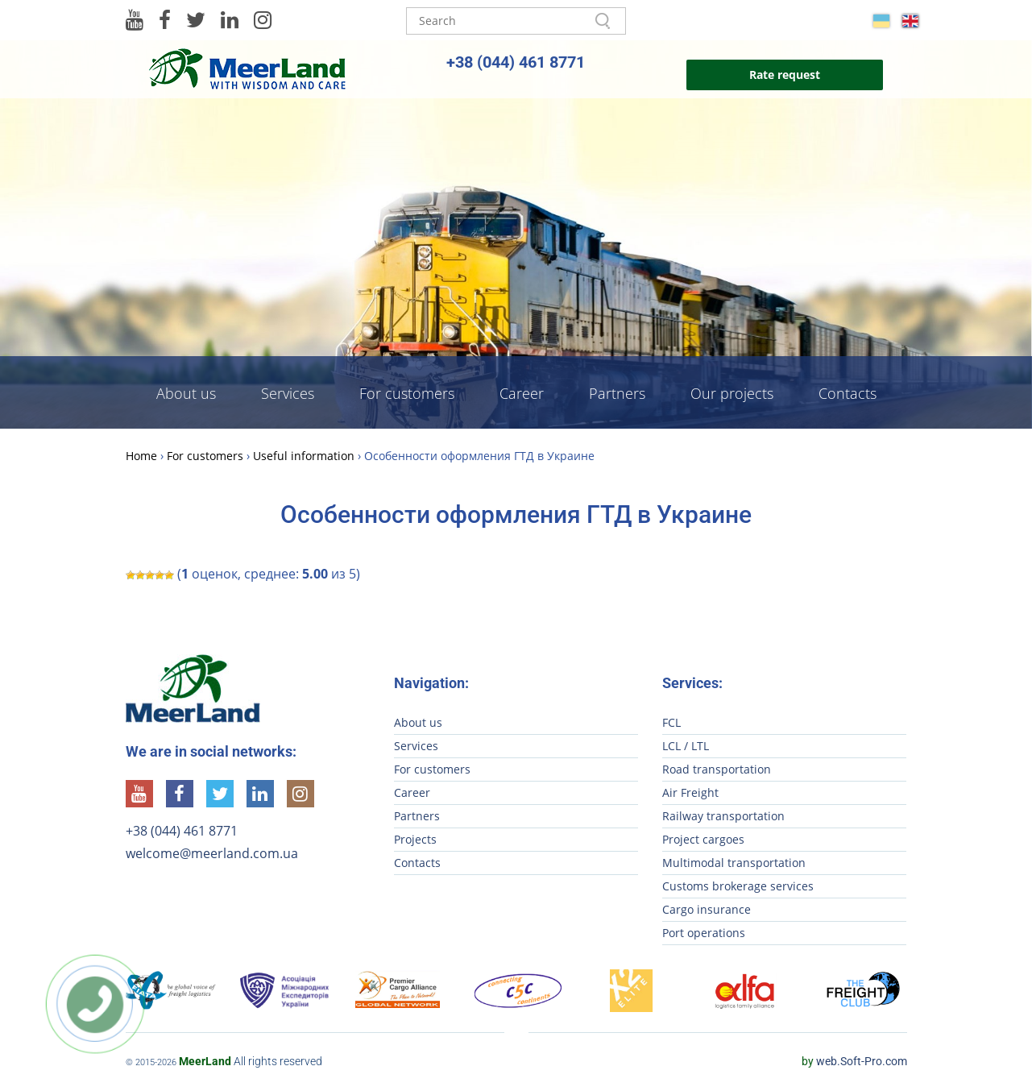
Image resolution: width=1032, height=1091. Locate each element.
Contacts (848, 393)
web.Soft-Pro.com (854, 1061)
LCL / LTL (685, 745)
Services (287, 393)
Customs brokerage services (738, 886)
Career (521, 393)
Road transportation (716, 769)
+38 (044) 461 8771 (515, 62)
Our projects (731, 393)
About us (186, 393)
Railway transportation (723, 815)
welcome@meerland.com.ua (212, 853)
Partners (617, 393)
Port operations (703, 932)
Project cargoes (703, 839)
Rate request (784, 74)
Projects (415, 839)
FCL (671, 722)
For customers (406, 393)
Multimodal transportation (734, 862)
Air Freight (690, 792)
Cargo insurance (706, 909)
